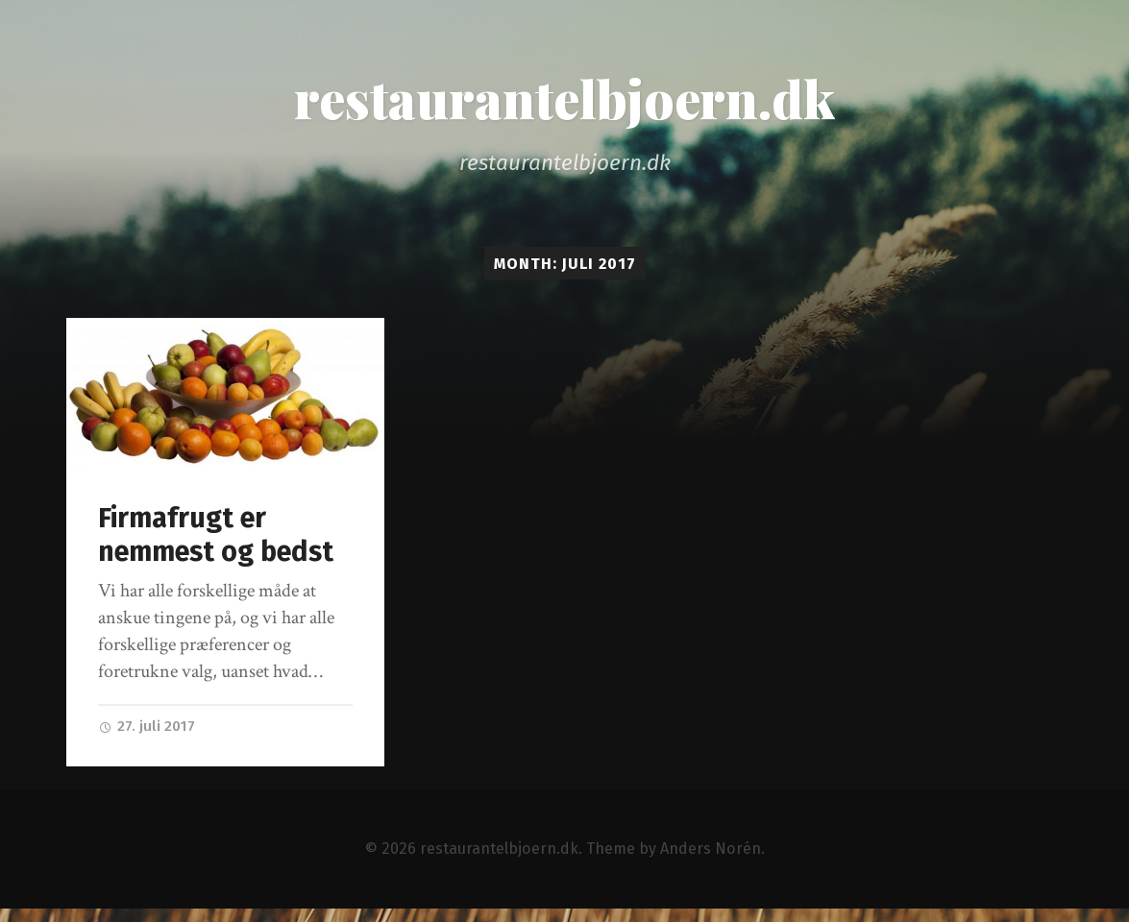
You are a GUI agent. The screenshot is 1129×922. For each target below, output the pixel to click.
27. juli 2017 (146, 726)
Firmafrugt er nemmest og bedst (215, 535)
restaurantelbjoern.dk (564, 98)
